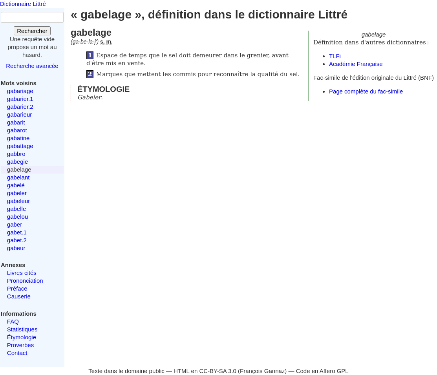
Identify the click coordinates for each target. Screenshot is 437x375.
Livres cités (22, 272)
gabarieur (19, 114)
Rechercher (32, 30)
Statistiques (22, 329)
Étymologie (21, 337)
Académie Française (356, 63)
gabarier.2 (20, 106)
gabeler (17, 193)
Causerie (19, 296)
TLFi (335, 56)
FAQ (13, 321)
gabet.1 (17, 232)
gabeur (16, 248)
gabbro (16, 153)
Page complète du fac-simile (366, 91)
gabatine (18, 138)
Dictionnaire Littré (23, 3)
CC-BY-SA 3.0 (217, 371)
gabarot (17, 130)
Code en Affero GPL (322, 371)
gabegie (17, 161)
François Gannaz (262, 371)
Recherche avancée (32, 65)
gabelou (17, 216)
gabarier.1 (20, 98)
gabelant (18, 177)
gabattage (20, 146)
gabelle (16, 208)
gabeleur (18, 201)
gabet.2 (17, 240)
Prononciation (25, 280)
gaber (14, 224)
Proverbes (20, 345)
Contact (17, 352)
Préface (17, 288)
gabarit (16, 122)
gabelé (16, 185)
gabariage (20, 91)
